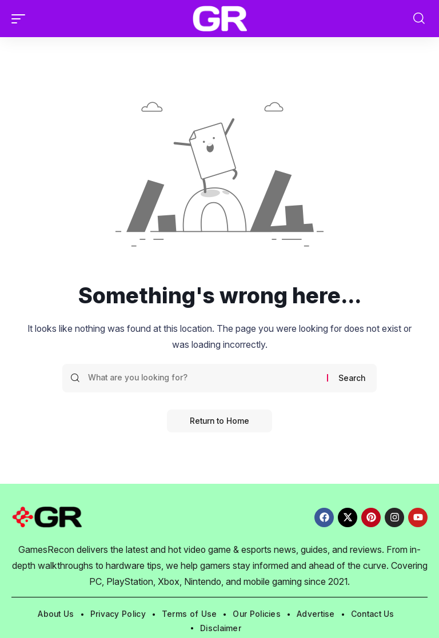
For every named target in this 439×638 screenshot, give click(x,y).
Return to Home (219, 421)
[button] (21, 18)
